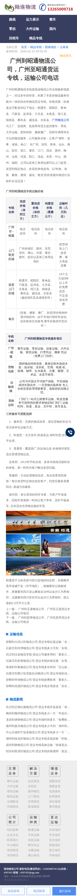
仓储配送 (12, 801)
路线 (12, 19)
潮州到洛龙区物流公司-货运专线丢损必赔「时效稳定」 (41, 738)
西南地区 (50, 47)
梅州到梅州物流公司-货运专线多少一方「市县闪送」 (39, 713)
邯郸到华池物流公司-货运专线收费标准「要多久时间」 (41, 679)
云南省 (64, 47)
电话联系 (39, 891)
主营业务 (12, 771)
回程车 (14, 38)
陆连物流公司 (11, 868)
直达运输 (55, 820)
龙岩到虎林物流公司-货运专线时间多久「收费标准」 (39, 719)
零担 (12, 29)
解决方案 (34, 771)
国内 (52, 29)
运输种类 (34, 820)
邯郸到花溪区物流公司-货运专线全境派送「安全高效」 (41, 686)
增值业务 (55, 771)
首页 (24, 47)
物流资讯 (65, 55)
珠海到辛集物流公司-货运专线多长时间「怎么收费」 (39, 667)
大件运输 (32, 29)
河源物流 (12, 806)
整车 (52, 19)
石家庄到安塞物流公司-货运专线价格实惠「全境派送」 (41, 660)
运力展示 (32, 19)
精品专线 (35, 38)
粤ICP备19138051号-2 (16, 879)
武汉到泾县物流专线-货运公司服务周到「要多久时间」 (41, 654)
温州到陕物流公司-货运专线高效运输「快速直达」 (38, 744)
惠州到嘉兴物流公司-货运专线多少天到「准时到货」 (39, 726)
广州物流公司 (60, 120)
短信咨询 (13, 891)
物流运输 (12, 796)
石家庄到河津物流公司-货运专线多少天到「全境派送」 (41, 648)
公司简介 (12, 820)
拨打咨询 (65, 891)
